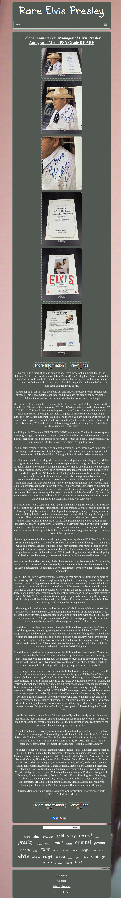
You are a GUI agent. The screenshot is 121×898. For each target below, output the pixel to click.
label (78, 862)
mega (85, 850)
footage (48, 844)
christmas (58, 863)
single (69, 843)
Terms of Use (61, 892)
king (36, 836)
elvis (23, 856)
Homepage (62, 875)
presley (25, 842)
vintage (98, 856)
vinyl (47, 856)
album (74, 850)
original (83, 842)
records (39, 844)
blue (85, 857)
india (35, 851)
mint (59, 842)
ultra (94, 851)
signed (69, 862)
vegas (64, 850)
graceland (48, 837)
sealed (60, 857)
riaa (55, 850)
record (85, 835)
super (70, 858)
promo (99, 843)
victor (27, 837)
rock (101, 850)
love (77, 858)
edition (36, 857)
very (71, 835)
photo (25, 850)
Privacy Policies (61, 886)
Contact (61, 880)
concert (47, 862)
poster (97, 837)
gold (60, 836)
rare (45, 849)
